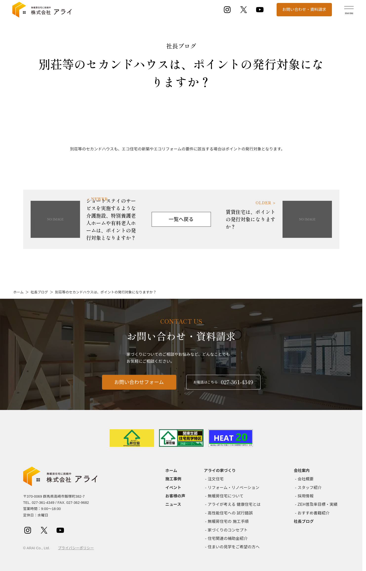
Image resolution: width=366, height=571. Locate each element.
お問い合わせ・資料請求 (304, 9)
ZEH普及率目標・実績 (318, 504)
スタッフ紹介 (310, 488)
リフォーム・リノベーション (233, 488)
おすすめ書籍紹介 (313, 513)
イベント (173, 488)
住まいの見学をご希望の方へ (234, 547)
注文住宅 (216, 479)
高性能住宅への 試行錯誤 (230, 513)
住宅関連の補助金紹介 (228, 538)
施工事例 (173, 479)
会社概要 (306, 479)
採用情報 (306, 496)
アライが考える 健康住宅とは (234, 504)
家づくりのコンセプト (228, 530)
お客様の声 (175, 496)
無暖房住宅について (226, 496)
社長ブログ (39, 292)
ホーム (18, 292)
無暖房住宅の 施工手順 (228, 521)
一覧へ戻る (181, 219)
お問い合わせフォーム (139, 384)
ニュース (173, 504)
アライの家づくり (220, 471)
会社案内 (302, 471)
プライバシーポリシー (76, 548)
